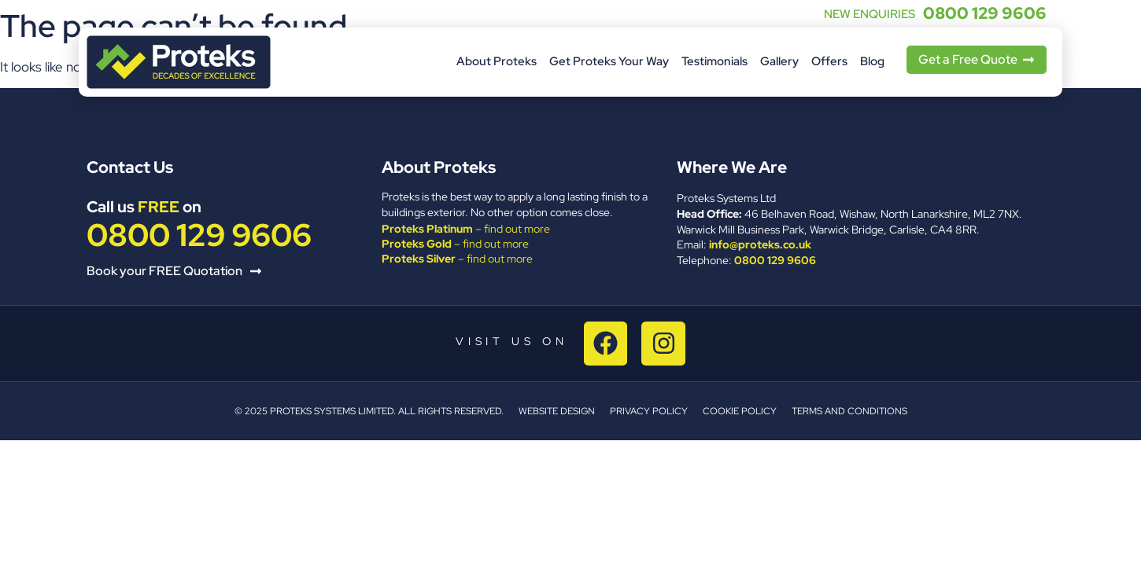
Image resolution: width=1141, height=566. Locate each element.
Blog (872, 61)
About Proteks (496, 61)
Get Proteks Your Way (609, 61)
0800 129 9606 (985, 13)
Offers (829, 61)
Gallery (779, 61)
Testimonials (714, 61)
